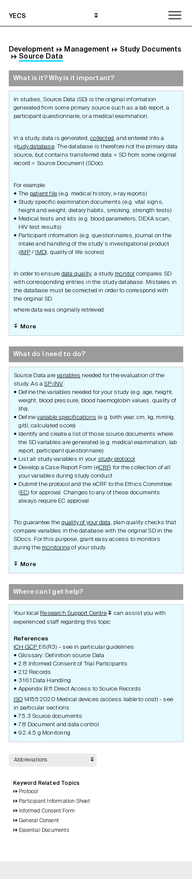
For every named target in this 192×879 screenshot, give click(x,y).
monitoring (56, 548)
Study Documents (151, 49)
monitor (124, 274)
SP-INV (53, 384)
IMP (25, 252)
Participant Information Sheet (54, 801)
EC (24, 493)
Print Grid (84, 870)
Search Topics (107, 870)
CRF (104, 468)
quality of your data (86, 523)
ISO (18, 699)
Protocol (28, 791)
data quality (76, 274)
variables (68, 376)
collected (102, 138)
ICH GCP (26, 647)
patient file (43, 194)
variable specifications (66, 417)
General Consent (39, 821)
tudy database (35, 147)
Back (62, 870)
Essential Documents (44, 830)
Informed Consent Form (47, 811)
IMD (40, 252)
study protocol (116, 459)
